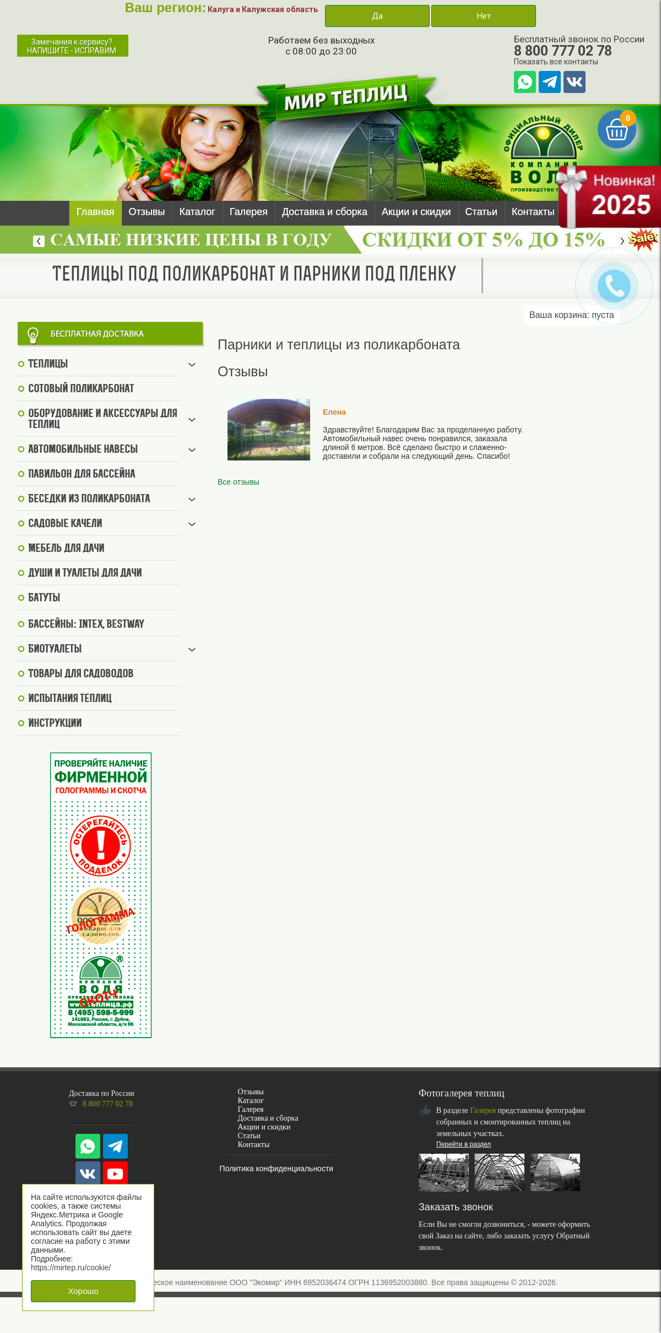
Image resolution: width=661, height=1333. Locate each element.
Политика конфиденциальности (277, 1168)
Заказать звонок (456, 1207)
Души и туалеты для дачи (85, 573)
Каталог (197, 211)
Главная (96, 211)
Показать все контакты (556, 61)
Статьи (481, 211)
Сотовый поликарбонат (81, 389)
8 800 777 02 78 (563, 51)
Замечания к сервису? (71, 46)
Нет (483, 16)
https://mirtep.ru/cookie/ (71, 1267)
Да (377, 16)
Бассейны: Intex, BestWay (86, 624)
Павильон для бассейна (81, 474)
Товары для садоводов (80, 674)
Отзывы (147, 211)
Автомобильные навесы (83, 450)
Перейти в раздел (463, 1144)
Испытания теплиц (69, 699)
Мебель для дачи (66, 549)
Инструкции (55, 723)
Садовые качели (65, 524)
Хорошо (83, 1291)
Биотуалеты (55, 649)
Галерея (249, 211)
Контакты (533, 211)
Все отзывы (238, 482)
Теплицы (48, 364)
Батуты (44, 598)
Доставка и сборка (324, 211)
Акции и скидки (416, 211)
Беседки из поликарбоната (89, 499)
